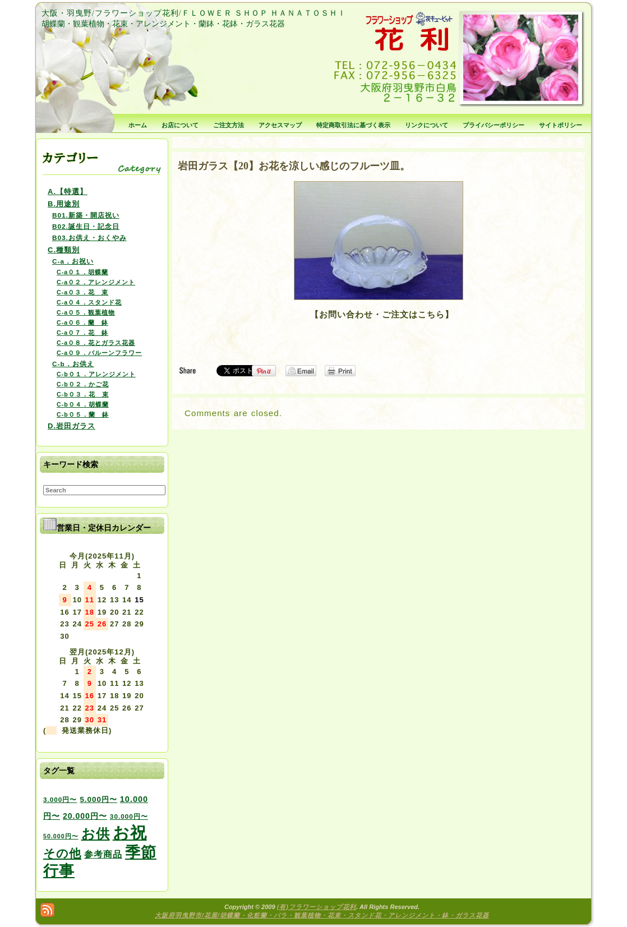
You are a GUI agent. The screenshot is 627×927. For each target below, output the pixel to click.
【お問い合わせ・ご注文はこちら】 (382, 314)
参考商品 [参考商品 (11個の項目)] (103, 854)
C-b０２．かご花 (83, 384)
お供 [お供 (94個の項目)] (95, 833)
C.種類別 (64, 250)
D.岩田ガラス (71, 426)
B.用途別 (64, 204)
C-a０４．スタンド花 (89, 302)
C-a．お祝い (73, 261)
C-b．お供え (73, 363)
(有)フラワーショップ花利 (316, 906)
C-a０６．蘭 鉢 (82, 322)
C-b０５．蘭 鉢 (83, 414)
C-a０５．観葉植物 (86, 312)
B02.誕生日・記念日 (85, 226)
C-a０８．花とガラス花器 (96, 342)
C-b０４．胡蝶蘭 (83, 404)
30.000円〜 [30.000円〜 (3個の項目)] (129, 816)
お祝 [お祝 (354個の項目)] (130, 832)
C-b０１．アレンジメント (96, 374)
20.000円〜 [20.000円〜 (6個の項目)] (85, 815)
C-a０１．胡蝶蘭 (82, 272)
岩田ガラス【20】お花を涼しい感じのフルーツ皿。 (294, 166)
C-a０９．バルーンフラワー (99, 352)
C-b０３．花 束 (83, 394)
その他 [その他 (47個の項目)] (62, 853)
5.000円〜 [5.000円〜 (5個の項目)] (98, 799)
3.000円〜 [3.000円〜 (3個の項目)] (60, 799)
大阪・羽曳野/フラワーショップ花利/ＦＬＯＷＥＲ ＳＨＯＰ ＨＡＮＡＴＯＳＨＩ (194, 13)
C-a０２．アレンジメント (96, 282)
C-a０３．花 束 (82, 292)
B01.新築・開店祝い (85, 215)
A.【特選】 (67, 191)
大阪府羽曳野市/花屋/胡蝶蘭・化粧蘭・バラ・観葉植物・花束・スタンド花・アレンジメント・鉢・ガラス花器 (322, 915)
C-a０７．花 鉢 (82, 332)
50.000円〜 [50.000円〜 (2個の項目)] (61, 836)
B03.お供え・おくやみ (89, 237)
